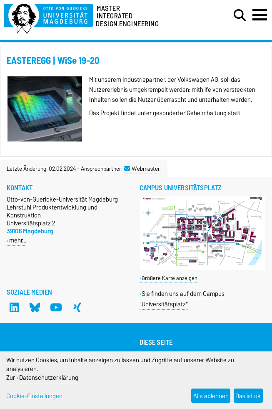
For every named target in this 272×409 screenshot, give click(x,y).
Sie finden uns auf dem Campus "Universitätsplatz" (182, 298)
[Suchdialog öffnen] (240, 15)
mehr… (17, 240)
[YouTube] (56, 307)
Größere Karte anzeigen (169, 278)
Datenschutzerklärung (48, 377)
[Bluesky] (34, 307)
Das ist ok (248, 396)
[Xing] (77, 307)
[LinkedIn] (14, 307)
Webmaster (142, 169)
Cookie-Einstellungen (34, 396)
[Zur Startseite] (48, 17)
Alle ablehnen (211, 396)
